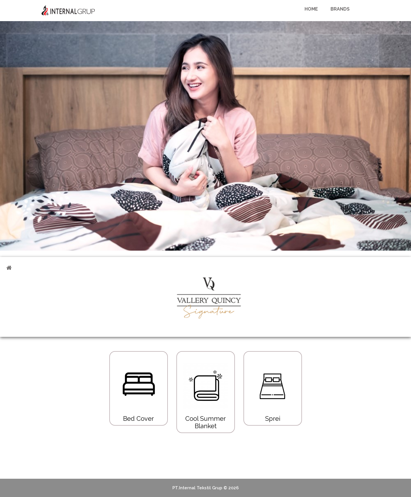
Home (311, 9)
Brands (340, 9)
